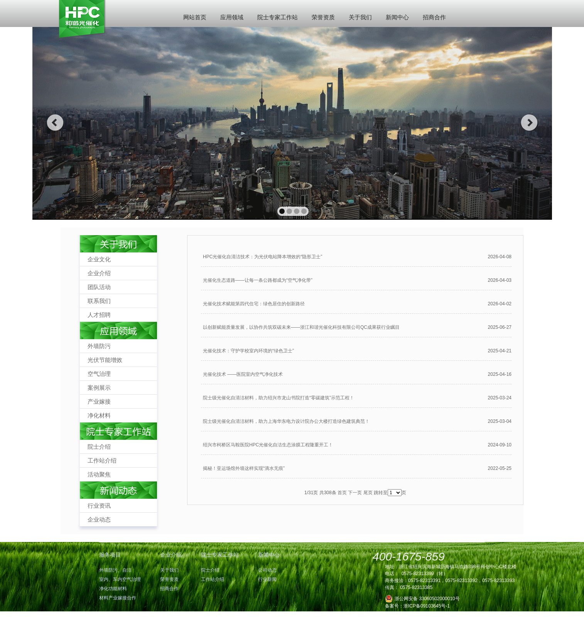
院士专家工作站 (277, 17)
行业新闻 (267, 579)
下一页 (355, 492)
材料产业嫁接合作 (117, 598)
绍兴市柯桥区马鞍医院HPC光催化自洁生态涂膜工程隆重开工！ (268, 445)
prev (55, 122)
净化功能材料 (113, 588)
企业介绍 (99, 273)
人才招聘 (99, 314)
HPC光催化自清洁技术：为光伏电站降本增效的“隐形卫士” (262, 256)
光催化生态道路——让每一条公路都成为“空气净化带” (257, 280)
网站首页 (194, 17)
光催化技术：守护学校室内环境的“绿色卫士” (248, 350)
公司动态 (267, 570)
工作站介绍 (102, 460)
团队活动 (99, 287)
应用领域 (231, 17)
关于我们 (360, 17)
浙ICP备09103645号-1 (426, 606)
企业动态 (99, 519)
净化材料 (99, 415)
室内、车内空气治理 (120, 579)
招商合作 (434, 17)
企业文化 (99, 259)
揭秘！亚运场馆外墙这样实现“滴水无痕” (244, 468)
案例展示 (99, 387)
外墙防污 (99, 346)
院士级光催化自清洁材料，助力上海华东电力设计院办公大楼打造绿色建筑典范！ (286, 421)
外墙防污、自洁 (115, 570)
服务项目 (110, 555)
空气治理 (99, 373)
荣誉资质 (323, 17)
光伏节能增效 (105, 360)
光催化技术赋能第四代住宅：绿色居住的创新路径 (254, 303)
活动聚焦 (99, 474)
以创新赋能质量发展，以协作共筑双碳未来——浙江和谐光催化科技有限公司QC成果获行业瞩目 (301, 327)
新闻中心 (397, 17)
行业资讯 (99, 505)
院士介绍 (99, 446)
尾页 (368, 492)
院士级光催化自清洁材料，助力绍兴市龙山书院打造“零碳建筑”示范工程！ (278, 398)
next (529, 122)
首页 (342, 492)
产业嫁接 (99, 401)
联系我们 (99, 301)
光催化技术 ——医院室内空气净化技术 (243, 374)
